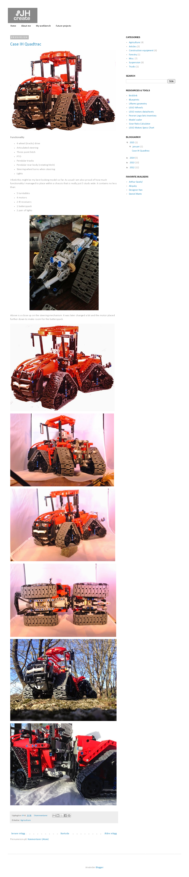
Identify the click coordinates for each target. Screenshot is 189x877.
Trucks (132, 67)
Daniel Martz (135, 194)
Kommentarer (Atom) (38, 839)
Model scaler (135, 120)
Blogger (99, 867)
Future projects (63, 26)
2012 (132, 167)
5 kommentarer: (41, 816)
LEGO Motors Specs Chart (141, 128)
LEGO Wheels (136, 108)
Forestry (133, 55)
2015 (132, 142)
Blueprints (134, 100)
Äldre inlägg (111, 833)
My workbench (43, 26)
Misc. (131, 59)
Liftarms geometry (138, 104)
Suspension (134, 62)
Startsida (64, 833)
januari (136, 147)
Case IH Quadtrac (25, 44)
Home (13, 26)
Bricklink (133, 96)
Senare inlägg (18, 833)
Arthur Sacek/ (136, 182)
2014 (132, 158)
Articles (132, 47)
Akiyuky (133, 186)
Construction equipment (141, 50)
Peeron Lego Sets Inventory (142, 116)
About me (26, 26)
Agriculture (25, 820)
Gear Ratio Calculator (139, 124)
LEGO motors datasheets (141, 112)
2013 (132, 163)
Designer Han (136, 190)
